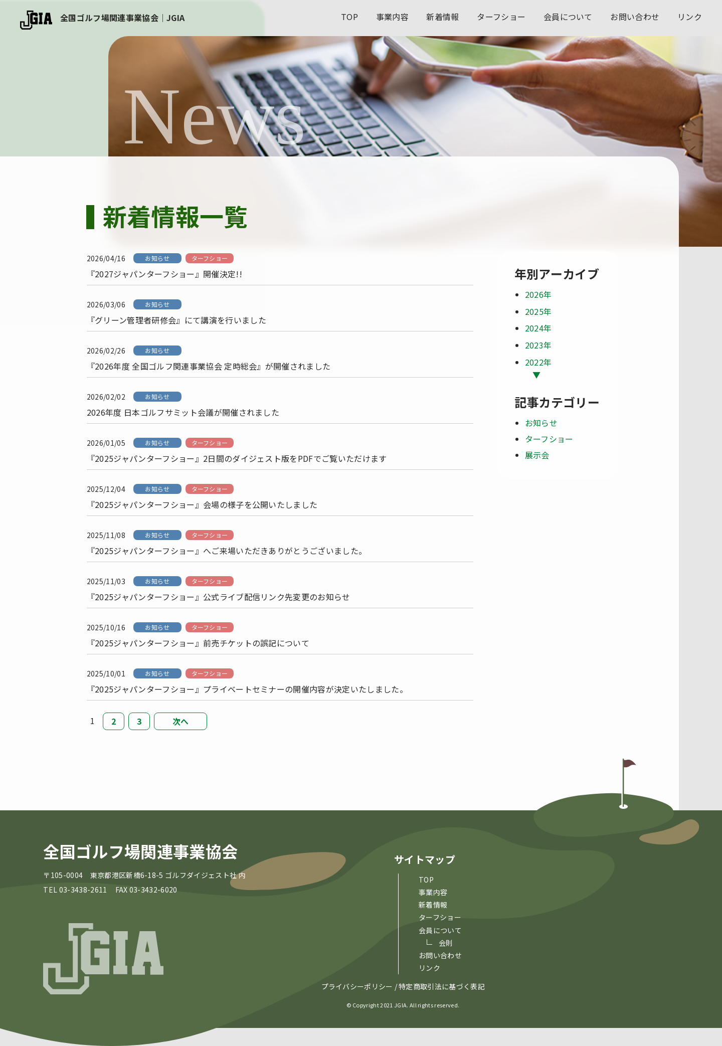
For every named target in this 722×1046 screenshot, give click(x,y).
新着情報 (442, 17)
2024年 (538, 328)
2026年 (538, 294)
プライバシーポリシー (357, 987)
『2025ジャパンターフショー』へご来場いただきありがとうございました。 (227, 551)
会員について (568, 17)
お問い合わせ (634, 17)
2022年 (538, 362)
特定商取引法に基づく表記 (442, 987)
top (349, 17)
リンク (689, 17)
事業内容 (392, 17)
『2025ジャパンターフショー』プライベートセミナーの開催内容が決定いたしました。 (247, 689)
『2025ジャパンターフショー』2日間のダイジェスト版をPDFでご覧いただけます (237, 458)
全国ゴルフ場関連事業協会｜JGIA (122, 18)
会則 (446, 943)
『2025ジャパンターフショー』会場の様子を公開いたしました (202, 504)
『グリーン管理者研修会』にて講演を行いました (176, 320)
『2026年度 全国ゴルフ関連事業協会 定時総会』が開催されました (209, 366)
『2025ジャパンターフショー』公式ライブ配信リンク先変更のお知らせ (218, 597)
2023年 (538, 345)
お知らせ (157, 258)
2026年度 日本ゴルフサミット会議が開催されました (183, 412)
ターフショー (501, 17)
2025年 (538, 311)
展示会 (537, 455)
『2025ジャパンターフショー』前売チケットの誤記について (198, 643)
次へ (180, 721)
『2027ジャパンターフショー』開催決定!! (164, 274)
